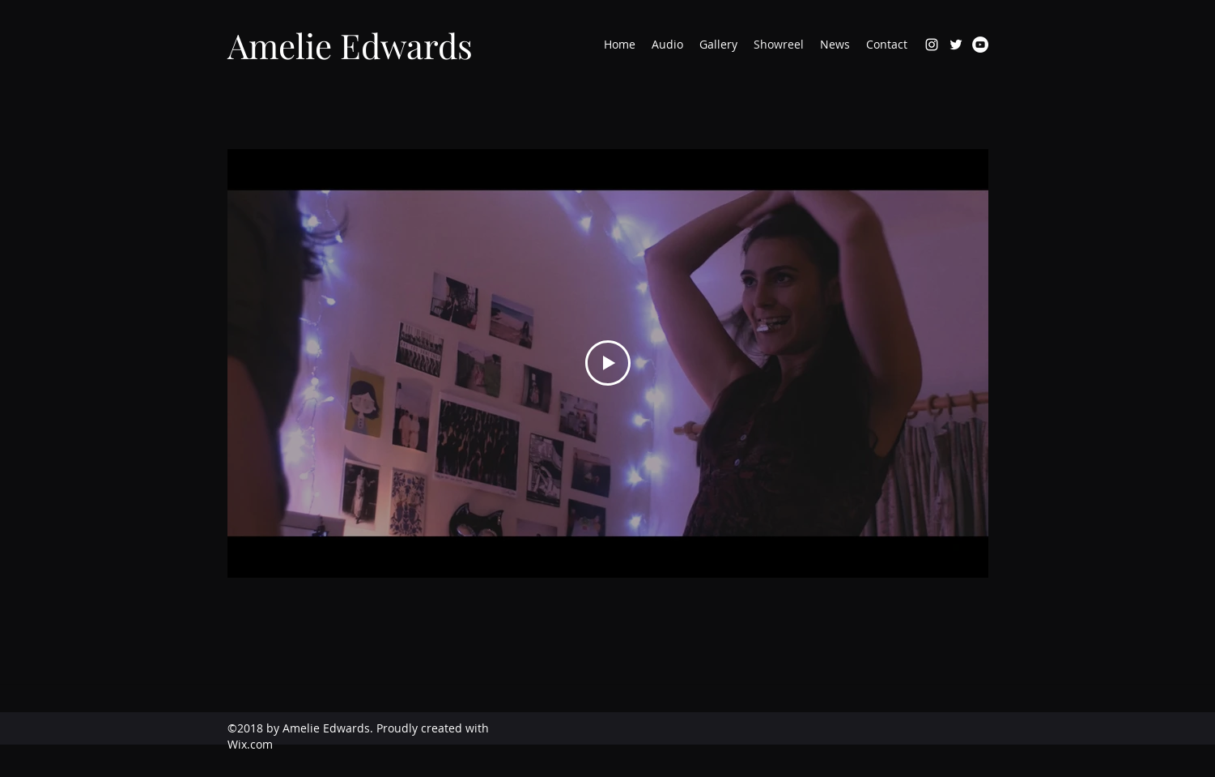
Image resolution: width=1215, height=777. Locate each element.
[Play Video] (608, 363)
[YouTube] (980, 44)
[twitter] (956, 44)
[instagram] (932, 44)
